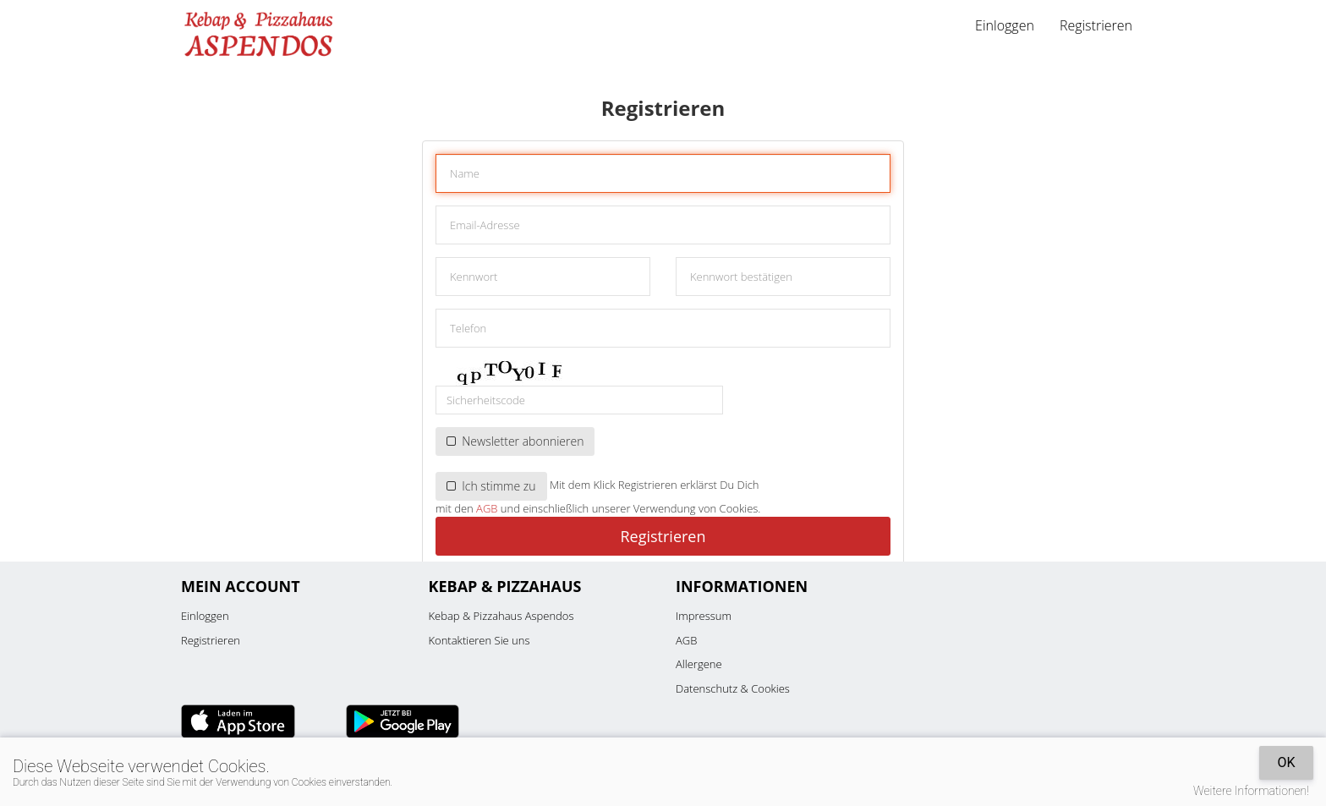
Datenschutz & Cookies (733, 688)
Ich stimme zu (491, 486)
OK (1286, 762)
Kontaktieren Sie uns (479, 640)
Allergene (699, 664)
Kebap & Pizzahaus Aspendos (501, 615)
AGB (486, 508)
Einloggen (1004, 25)
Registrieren (1096, 25)
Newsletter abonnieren (515, 441)
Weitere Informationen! (1251, 791)
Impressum (703, 615)
